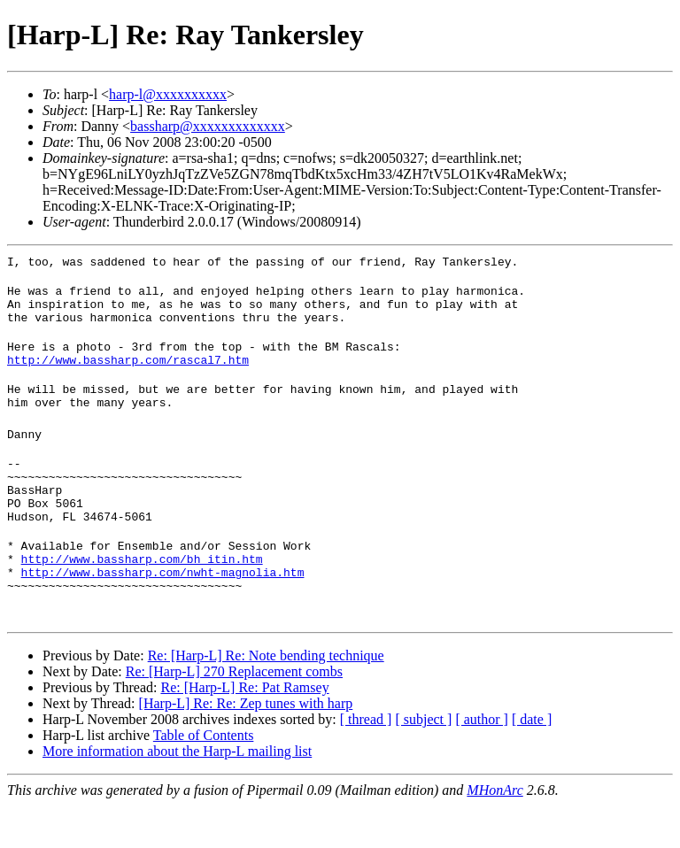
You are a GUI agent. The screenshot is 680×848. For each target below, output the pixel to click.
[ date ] (532, 761)
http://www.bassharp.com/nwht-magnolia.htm (163, 612)
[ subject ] (423, 761)
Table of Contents (203, 777)
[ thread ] (366, 761)
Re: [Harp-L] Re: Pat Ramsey (244, 729)
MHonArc (494, 832)
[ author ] (481, 761)
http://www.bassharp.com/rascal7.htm (128, 373)
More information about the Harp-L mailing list (177, 793)
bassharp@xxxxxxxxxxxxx (207, 126)
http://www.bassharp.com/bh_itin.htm (142, 596)
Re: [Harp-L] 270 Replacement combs (234, 713)
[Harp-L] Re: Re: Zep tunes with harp (246, 745)
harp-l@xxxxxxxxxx (168, 94)
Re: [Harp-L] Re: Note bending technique (266, 697)
